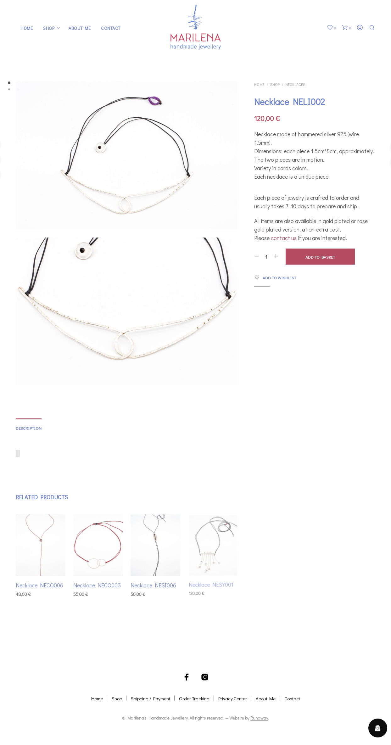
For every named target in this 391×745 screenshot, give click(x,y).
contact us (284, 238)
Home (26, 28)
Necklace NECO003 (97, 583)
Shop (48, 28)
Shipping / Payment (150, 698)
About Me (80, 28)
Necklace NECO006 (39, 585)
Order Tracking (194, 698)
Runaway (259, 717)
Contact (110, 28)
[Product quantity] (266, 256)
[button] (331, 28)
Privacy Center (232, 698)
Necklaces (295, 84)
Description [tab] (29, 428)
